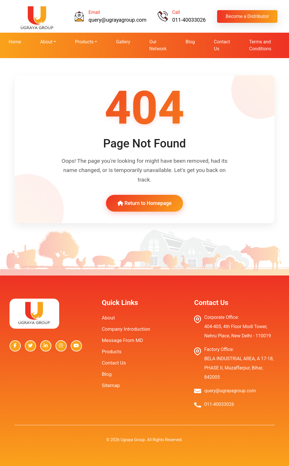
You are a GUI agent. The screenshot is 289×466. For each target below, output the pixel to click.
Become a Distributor (247, 16)
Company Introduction (126, 329)
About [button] (46, 42)
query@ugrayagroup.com (118, 20)
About (108, 318)
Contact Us (222, 45)
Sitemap (111, 385)
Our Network (158, 45)
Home (15, 42)
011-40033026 (189, 20)
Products (111, 351)
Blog (190, 42)
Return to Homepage (144, 203)
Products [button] (84, 42)
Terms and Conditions (260, 45)
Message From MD (122, 340)
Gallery (123, 42)
